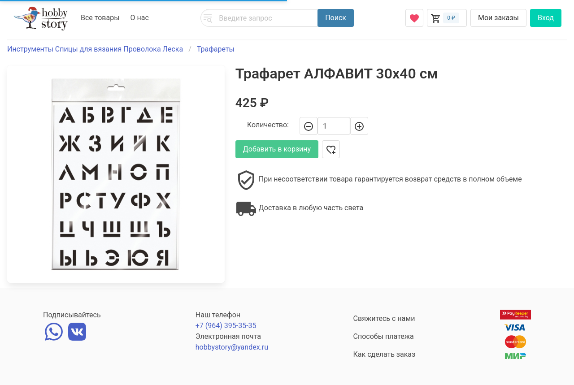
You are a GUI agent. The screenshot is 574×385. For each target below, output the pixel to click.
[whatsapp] (54, 330)
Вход (546, 17)
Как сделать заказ (384, 354)
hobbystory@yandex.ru (232, 347)
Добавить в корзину (277, 149)
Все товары (100, 17)
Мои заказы (498, 17)
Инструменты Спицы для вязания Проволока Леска (95, 49)
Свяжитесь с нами (384, 318)
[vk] (77, 330)
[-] (308, 126)
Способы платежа (383, 336)
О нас (139, 17)
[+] (359, 126)
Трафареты (216, 49)
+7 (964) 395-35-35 (226, 325)
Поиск (335, 17)
